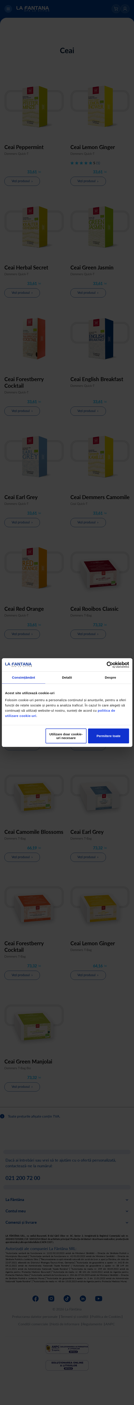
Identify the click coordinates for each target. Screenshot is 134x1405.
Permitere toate (108, 736)
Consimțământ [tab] (23, 677)
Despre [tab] (110, 677)
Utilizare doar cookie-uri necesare (66, 735)
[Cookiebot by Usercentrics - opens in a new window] (110, 665)
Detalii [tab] (67, 677)
